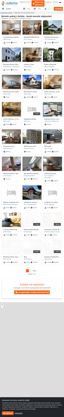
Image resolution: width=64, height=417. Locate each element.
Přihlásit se (55, 3)
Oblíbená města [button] (25, 2)
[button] (35, 270)
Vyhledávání (59, 9)
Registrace (48, 2)
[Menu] (61, 2)
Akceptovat (8, 413)
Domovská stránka (6, 13)
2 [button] (30, 271)
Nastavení (18, 413)
